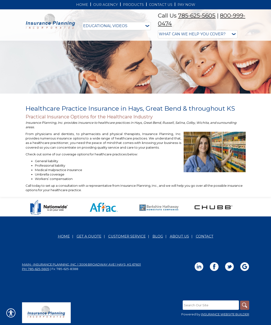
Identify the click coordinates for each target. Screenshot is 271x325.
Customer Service (127, 236)
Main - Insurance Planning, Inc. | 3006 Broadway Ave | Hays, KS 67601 (81, 264)
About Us (179, 236)
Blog (157, 236)
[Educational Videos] (116, 26)
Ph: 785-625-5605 (35, 269)
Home (64, 236)
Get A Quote (89, 236)
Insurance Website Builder (225, 314)
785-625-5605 (196, 15)
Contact (204, 236)
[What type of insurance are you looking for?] (198, 34)
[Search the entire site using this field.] (210, 305)
